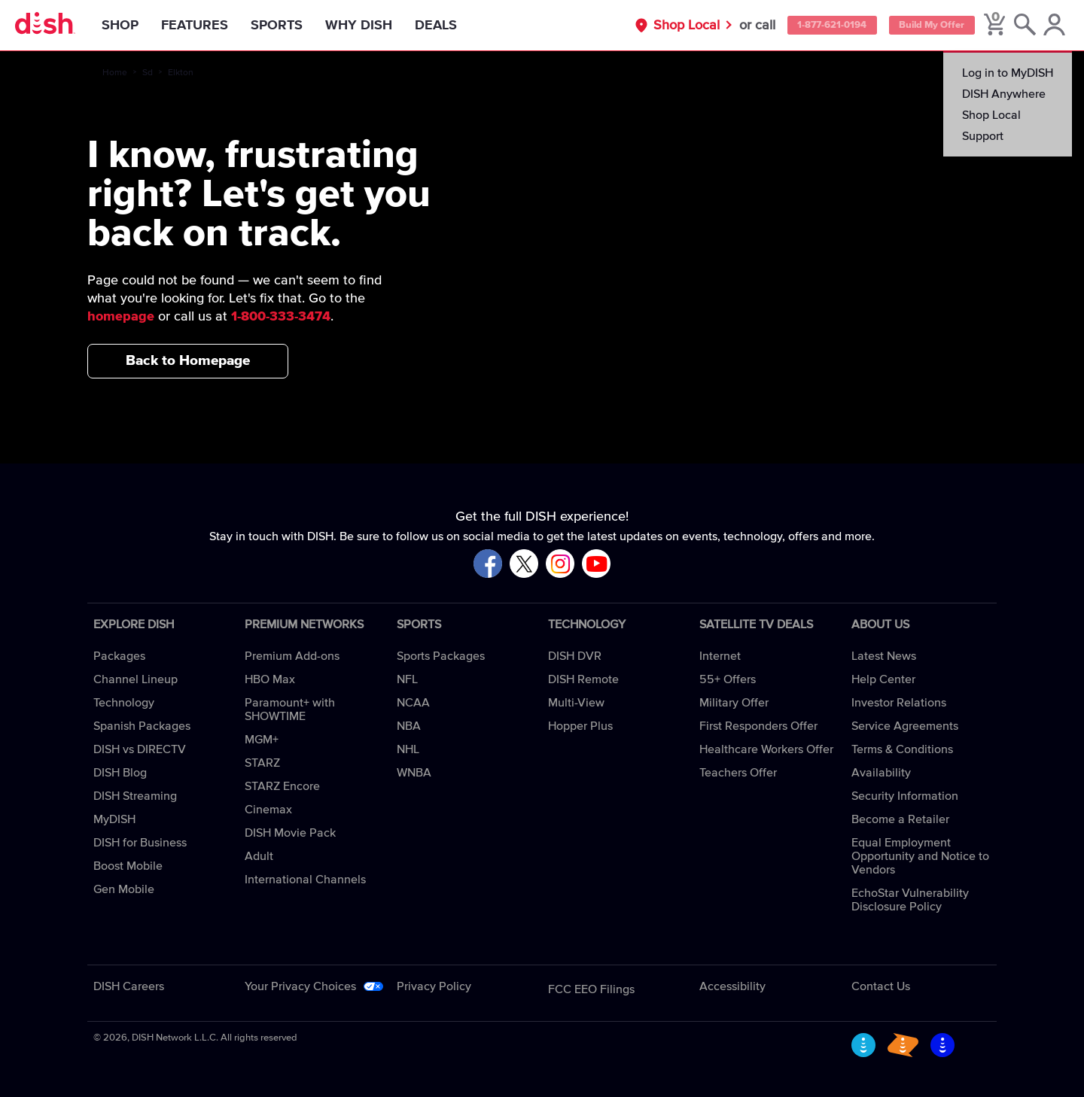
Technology (123, 703)
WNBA (414, 773)
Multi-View (576, 703)
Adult (259, 856)
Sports (289, 25)
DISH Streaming (135, 796)
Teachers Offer (738, 773)
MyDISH (114, 819)
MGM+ (262, 740)
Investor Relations (898, 703)
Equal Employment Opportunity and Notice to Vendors (920, 856)
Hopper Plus (580, 726)
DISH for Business (140, 843)
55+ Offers (727, 679)
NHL (408, 749)
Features (207, 25)
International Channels (305, 880)
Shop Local (651, 25)
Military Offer (734, 703)
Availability (881, 773)
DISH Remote (583, 679)
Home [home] (114, 72)
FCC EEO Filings (591, 989)
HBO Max (270, 679)
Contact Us (880, 986)
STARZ (262, 763)
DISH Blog (120, 773)
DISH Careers (128, 986)
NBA (409, 726)
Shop (132, 25)
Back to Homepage (188, 361)
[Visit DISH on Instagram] (560, 564)
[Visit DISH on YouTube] (596, 564)
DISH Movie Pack (290, 833)
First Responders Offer (758, 726)
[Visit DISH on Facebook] (487, 564)
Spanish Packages (141, 726)
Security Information (904, 796)
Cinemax (268, 810)
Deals (449, 25)
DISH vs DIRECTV (139, 749)
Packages (119, 656)
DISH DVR (574, 656)
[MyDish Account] (1050, 26)
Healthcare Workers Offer (766, 749)
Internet (720, 656)
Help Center (883, 679)
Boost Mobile (128, 866)
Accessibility (732, 986)
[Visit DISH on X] (524, 564)
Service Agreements (904, 726)
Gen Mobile (123, 889)
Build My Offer (920, 25)
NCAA (413, 703)
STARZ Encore (282, 786)
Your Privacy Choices (300, 986)
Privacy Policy (434, 986)
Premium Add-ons (292, 656)
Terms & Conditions (902, 749)
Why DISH (371, 25)
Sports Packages (441, 656)
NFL (407, 679)
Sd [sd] (147, 72)
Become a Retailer (900, 819)
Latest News (883, 656)
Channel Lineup (135, 679)
